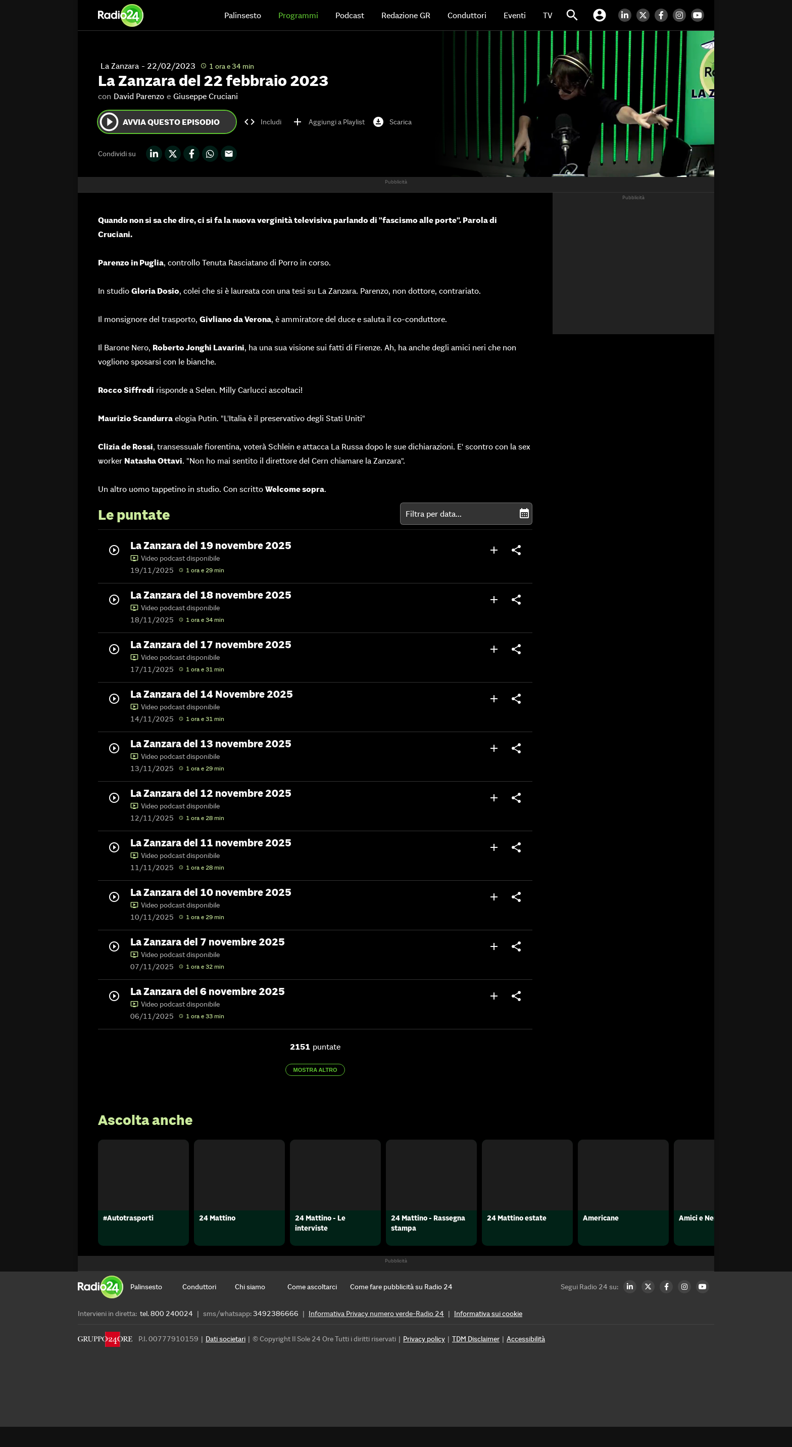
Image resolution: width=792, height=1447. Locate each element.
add (494, 550)
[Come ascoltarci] (313, 1307)
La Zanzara (120, 66)
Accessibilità (526, 1359)
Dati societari (225, 1359)
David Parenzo (139, 96)
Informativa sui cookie (488, 1333)
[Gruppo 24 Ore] (105, 1362)
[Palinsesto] (156, 1307)
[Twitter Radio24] (645, 15)
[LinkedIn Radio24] (627, 15)
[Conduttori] (208, 1307)
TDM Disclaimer (476, 1359)
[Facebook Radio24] (664, 15)
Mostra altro (315, 1070)
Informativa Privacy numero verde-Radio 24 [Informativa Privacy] (376, 1333)
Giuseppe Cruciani (205, 96)
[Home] (120, 15)
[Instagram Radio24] (682, 15)
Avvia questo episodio (159, 122)
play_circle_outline (109, 122)
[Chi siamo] (261, 1307)
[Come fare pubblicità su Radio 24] (401, 1307)
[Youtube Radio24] (700, 15)
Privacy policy (424, 1359)
